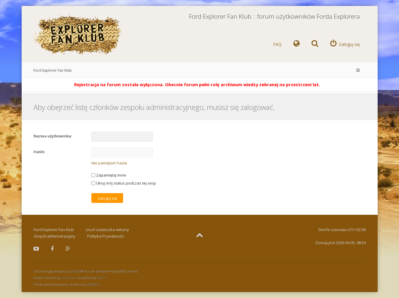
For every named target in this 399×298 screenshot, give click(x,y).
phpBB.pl (93, 284)
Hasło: (39, 151)
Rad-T (101, 277)
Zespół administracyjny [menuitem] (54, 236)
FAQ (277, 44)
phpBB (75, 271)
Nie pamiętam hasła (109, 163)
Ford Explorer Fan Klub (53, 70)
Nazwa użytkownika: (53, 136)
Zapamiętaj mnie (108, 175)
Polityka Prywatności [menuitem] (105, 236)
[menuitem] (296, 44)
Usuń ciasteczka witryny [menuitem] (107, 229)
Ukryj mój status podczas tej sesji (123, 183)
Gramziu (69, 277)
